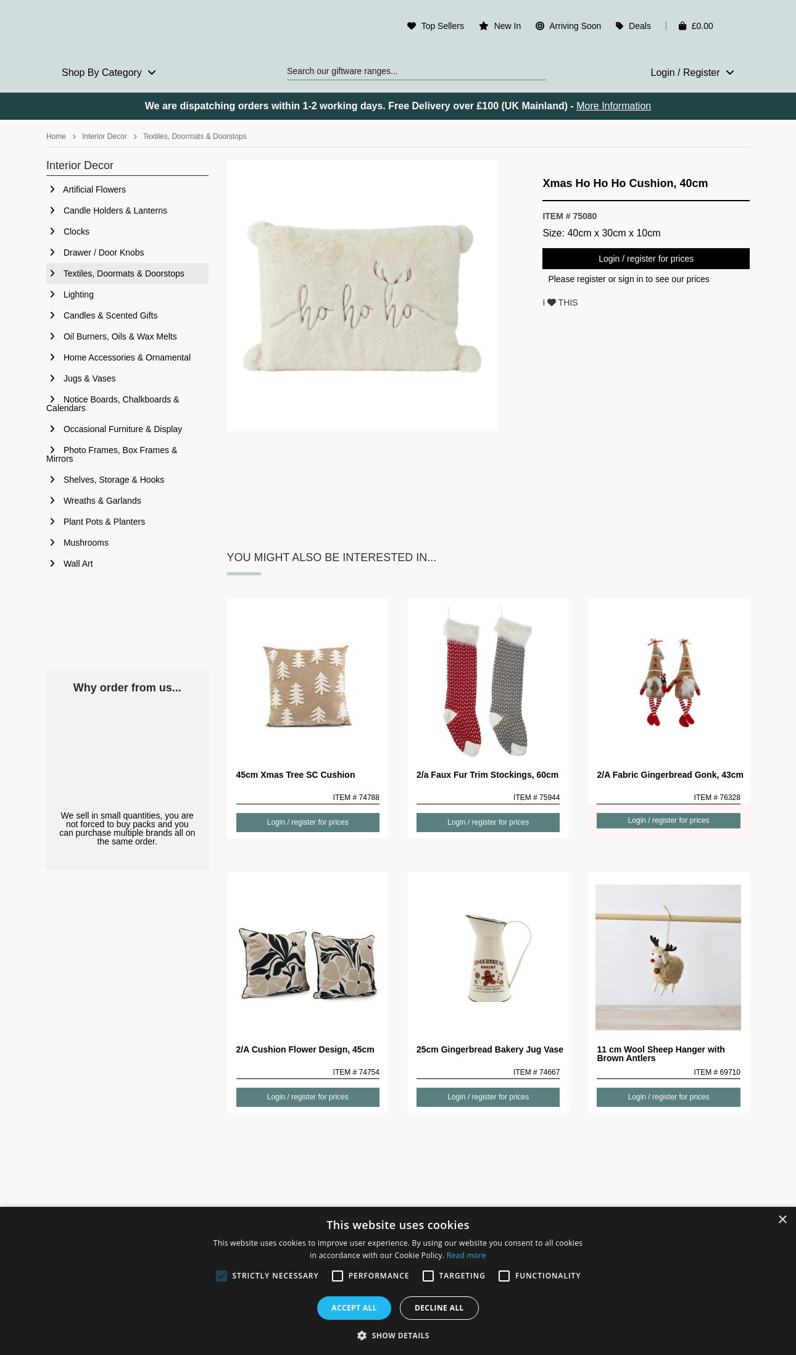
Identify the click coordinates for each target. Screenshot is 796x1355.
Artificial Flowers (86, 189)
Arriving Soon (575, 26)
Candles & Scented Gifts (101, 315)
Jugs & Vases (80, 378)
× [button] (782, 1220)
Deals (640, 26)
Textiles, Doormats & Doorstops (195, 136)
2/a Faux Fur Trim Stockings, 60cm (487, 775)
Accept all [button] (354, 1308)
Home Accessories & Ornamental (118, 357)
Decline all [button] (439, 1308)
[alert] (398, 1281)
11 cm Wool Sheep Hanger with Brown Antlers (660, 1053)
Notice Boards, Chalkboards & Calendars (112, 403)
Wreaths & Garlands (93, 501)
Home (56, 136)
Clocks (67, 231)
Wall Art (69, 564)
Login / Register (692, 72)
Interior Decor (104, 136)
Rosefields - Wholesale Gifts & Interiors (127, 29)
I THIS (560, 302)
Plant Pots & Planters (95, 522)
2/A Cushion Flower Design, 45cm (305, 1049)
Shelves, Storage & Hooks (105, 480)
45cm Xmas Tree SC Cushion (295, 775)
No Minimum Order (127, 752)
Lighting (70, 294)
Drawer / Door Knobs (95, 252)
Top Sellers (442, 26)
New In (507, 26)
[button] (398, 1334)
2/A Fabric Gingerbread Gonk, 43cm (670, 775)
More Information (613, 106)
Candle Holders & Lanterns (106, 210)
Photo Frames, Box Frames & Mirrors (111, 454)
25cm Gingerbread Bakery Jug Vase (490, 1049)
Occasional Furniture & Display (114, 429)
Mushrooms (77, 543)
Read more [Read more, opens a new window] (466, 1255)
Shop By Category (109, 72)
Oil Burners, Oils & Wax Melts (111, 336)
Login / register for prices (646, 259)
